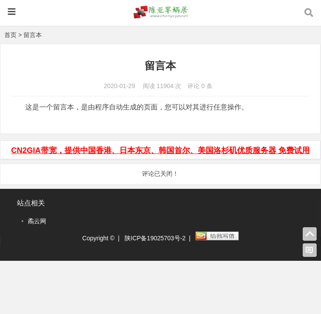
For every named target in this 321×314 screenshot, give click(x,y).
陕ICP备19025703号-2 (155, 238)
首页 (10, 34)
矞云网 (37, 221)
